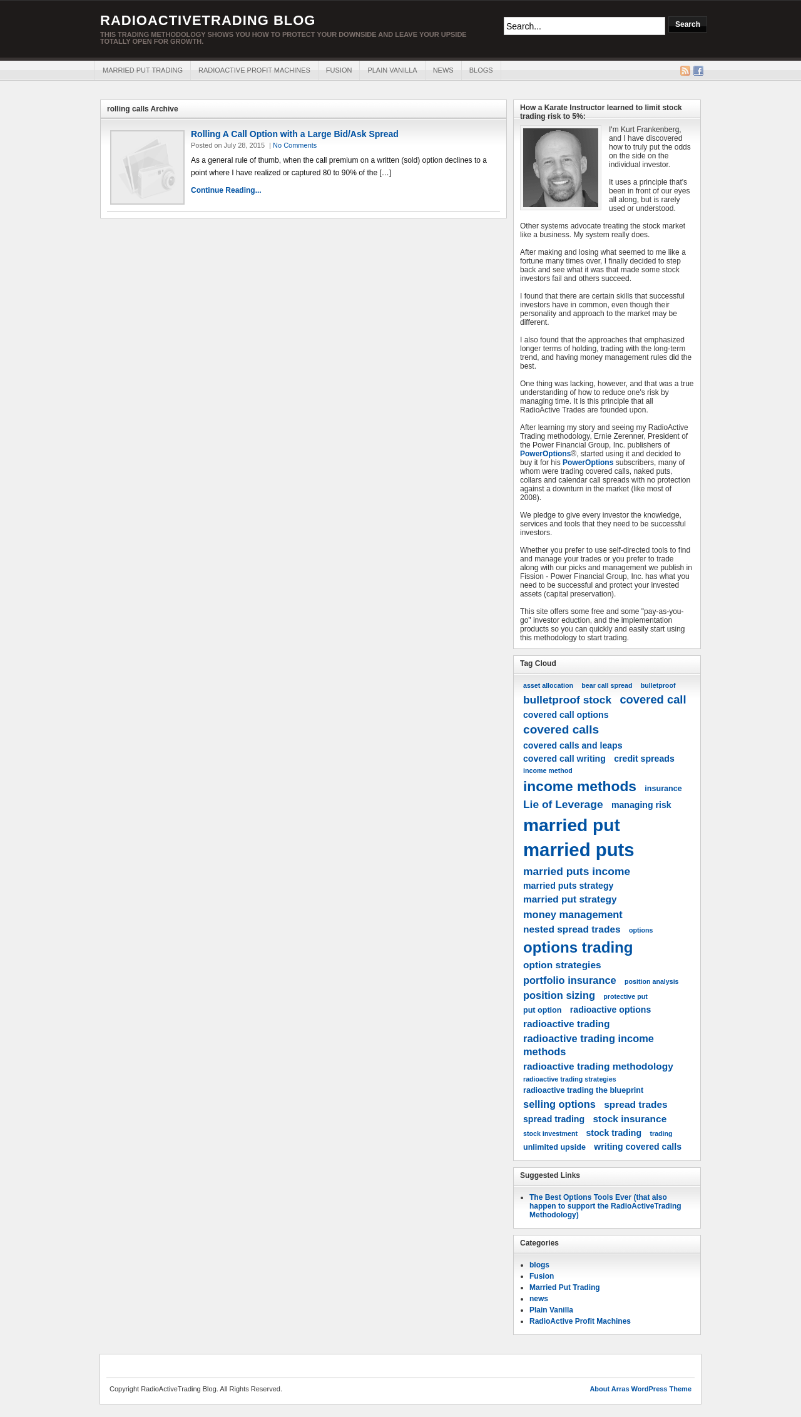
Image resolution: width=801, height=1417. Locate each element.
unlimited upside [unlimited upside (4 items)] (554, 1147)
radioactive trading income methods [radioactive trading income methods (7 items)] (588, 1045)
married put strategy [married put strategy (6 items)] (570, 899)
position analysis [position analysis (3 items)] (651, 981)
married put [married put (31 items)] (571, 825)
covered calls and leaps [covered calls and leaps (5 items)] (573, 745)
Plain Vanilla (392, 70)
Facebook (698, 71)
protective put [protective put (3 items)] (625, 996)
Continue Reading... (226, 190)
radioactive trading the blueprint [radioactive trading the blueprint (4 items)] (583, 1090)
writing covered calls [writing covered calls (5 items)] (637, 1147)
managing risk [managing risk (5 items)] (641, 805)
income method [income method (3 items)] (548, 770)
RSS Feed (685, 71)
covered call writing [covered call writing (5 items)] (564, 759)
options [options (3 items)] (641, 930)
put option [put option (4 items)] (542, 1010)
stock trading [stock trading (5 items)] (613, 1133)
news (443, 70)
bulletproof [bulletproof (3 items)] (658, 685)
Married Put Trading (143, 70)
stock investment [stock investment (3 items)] (550, 1133)
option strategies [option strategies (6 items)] (562, 964)
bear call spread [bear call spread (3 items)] (606, 685)
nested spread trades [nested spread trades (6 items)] (572, 929)
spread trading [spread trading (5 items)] (553, 1119)
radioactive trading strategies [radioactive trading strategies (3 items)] (569, 1079)
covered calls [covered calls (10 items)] (561, 729)
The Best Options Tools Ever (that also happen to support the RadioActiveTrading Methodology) (605, 1206)
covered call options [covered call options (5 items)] (566, 715)
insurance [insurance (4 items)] (663, 788)
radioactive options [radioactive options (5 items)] (610, 1010)
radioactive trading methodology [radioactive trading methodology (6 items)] (598, 1066)
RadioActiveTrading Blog (207, 20)
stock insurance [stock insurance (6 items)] (629, 1118)
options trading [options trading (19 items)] (578, 947)
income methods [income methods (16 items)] (579, 786)
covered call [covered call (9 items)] (653, 699)
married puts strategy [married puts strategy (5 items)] (568, 886)
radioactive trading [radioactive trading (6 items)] (566, 1023)
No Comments (295, 145)
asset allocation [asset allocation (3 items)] (548, 685)
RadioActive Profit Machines (254, 70)
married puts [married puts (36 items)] (579, 849)
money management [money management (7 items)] (573, 914)
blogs (481, 70)
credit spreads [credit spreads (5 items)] (644, 759)
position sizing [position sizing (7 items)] (559, 995)
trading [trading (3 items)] (661, 1133)
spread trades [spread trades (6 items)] (635, 1104)
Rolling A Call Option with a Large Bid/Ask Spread (295, 134)
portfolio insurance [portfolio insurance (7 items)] (569, 980)
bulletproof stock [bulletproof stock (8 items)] (567, 699)
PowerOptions (545, 453)
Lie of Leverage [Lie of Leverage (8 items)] (563, 804)
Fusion (339, 70)
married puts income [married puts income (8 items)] (576, 871)
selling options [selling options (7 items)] (559, 1104)
